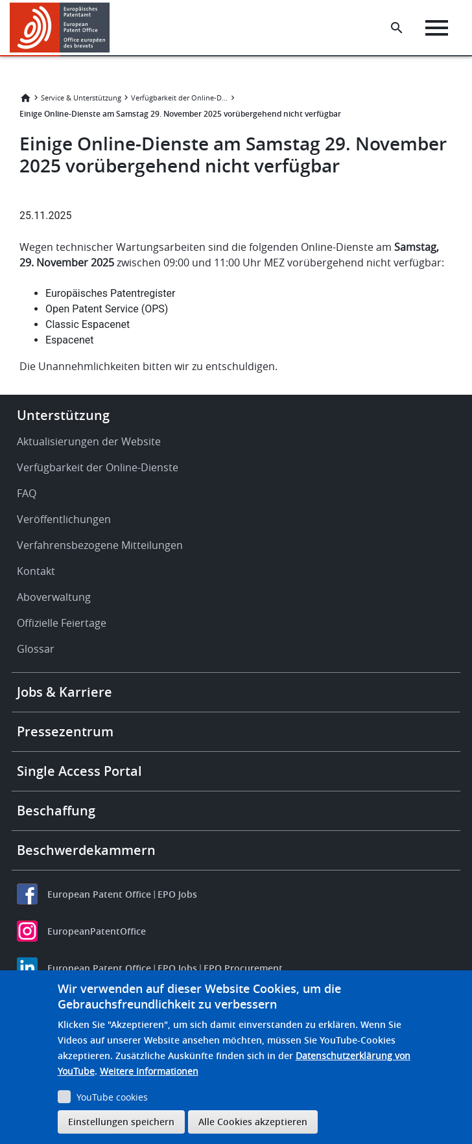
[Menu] (436, 28)
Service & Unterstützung (81, 97)
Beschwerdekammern (86, 850)
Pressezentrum (65, 731)
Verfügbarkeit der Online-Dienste (179, 97)
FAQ (26, 493)
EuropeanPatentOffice (96, 931)
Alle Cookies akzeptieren (252, 1121)
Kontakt (36, 571)
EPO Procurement (243, 968)
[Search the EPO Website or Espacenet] (396, 28)
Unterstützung (63, 415)
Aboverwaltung (54, 597)
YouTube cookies (112, 1097)
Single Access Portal (79, 771)
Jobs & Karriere (64, 692)
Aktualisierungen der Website (89, 441)
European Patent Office (99, 894)
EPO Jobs (177, 894)
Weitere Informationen (149, 1071)
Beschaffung (56, 810)
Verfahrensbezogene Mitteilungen (100, 545)
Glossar (35, 649)
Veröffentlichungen (64, 519)
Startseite (25, 98)
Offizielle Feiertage (61, 623)
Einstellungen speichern (121, 1121)
